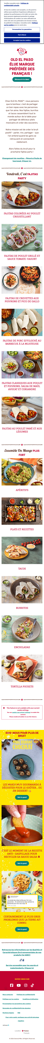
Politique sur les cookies (11, 999)
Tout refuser (22, 35)
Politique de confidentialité (26, 994)
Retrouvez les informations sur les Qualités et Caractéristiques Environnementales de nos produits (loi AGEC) (22, 952)
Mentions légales (8, 1013)
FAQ (19, 1013)
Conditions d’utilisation (30, 999)
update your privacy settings (21, 712)
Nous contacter (8, 994)
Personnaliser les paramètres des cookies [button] (17, 1003)
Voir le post (22, 797)
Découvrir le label (22, 79)
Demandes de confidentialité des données (17, 1008)
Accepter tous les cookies (22, 40)
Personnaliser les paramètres (22, 29)
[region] (22, 22)
